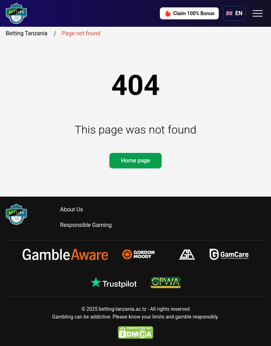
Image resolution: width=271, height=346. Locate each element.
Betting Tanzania (32, 33)
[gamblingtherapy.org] (143, 254)
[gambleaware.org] (65, 254)
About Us (71, 209)
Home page (135, 160)
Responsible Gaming (86, 225)
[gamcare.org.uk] (229, 254)
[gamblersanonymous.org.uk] (186, 254)
